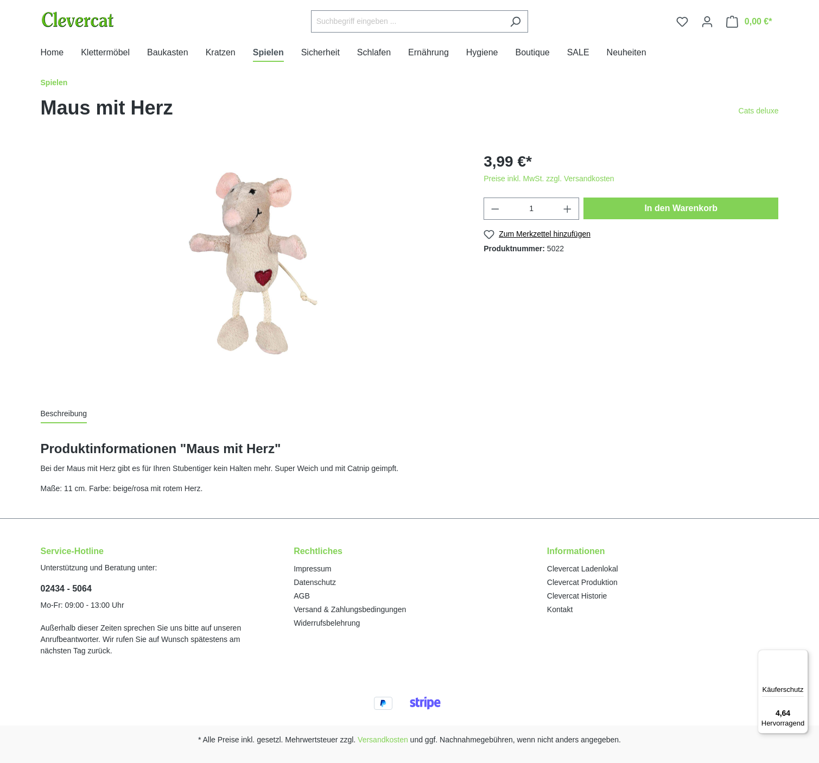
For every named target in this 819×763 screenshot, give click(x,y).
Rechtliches (318, 551)
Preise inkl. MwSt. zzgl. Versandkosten (549, 178)
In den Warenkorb (681, 208)
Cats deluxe (759, 110)
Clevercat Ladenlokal (582, 568)
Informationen (576, 551)
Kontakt (560, 609)
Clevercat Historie (577, 596)
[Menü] (801, 656)
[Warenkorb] (749, 21)
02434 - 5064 (66, 588)
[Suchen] (515, 21)
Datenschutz (315, 582)
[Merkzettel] (682, 21)
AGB (302, 596)
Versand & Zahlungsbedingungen (350, 609)
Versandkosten (383, 739)
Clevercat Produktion (582, 582)
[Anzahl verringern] (495, 209)
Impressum (312, 568)
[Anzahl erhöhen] (567, 209)
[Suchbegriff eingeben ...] (407, 21)
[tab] (64, 414)
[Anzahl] (531, 209)
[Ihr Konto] (707, 21)
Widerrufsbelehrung (327, 623)
